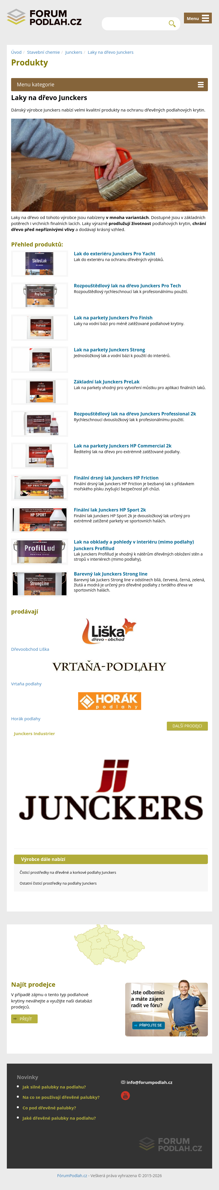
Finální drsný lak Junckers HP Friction (116, 478)
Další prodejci (187, 726)
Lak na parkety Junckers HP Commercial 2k (123, 446)
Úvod (16, 52)
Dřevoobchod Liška (30, 649)
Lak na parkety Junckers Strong (109, 350)
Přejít (26, 1019)
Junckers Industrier (111, 787)
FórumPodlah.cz (72, 1175)
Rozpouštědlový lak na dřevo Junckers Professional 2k (135, 414)
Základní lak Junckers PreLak (106, 382)
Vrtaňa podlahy (26, 683)
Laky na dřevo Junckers (110, 52)
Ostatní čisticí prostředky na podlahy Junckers (58, 883)
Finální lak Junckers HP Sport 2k (110, 510)
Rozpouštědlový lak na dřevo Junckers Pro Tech (127, 285)
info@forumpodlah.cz (150, 1082)
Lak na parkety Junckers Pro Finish (113, 318)
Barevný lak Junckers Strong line (110, 574)
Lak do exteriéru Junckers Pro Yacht (114, 253)
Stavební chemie (43, 52)
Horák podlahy (25, 718)
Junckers (73, 52)
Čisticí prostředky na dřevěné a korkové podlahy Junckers (68, 872)
